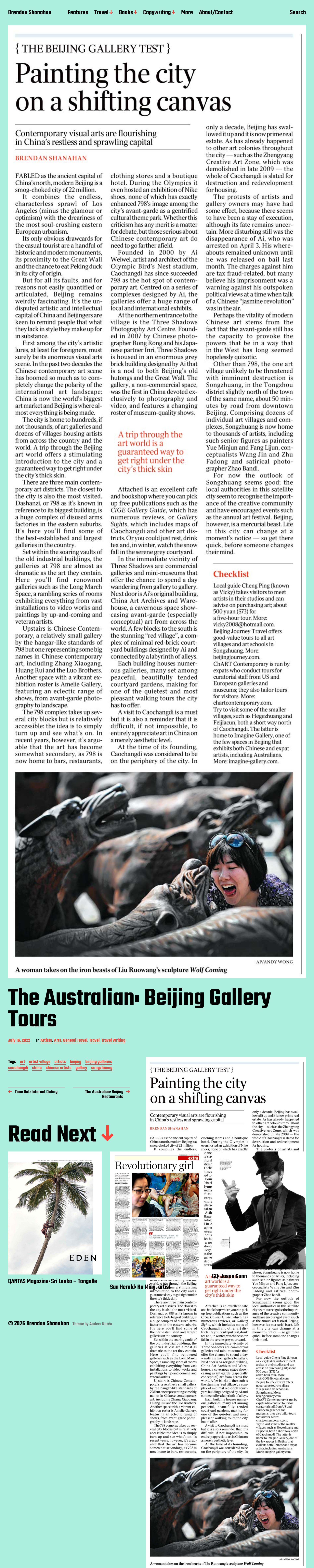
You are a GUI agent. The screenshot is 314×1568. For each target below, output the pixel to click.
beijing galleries (98, 1062)
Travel (101, 12)
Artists (46, 1040)
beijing (75, 1062)
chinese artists (58, 1068)
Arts (57, 1040)
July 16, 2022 (19, 1040)
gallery (81, 1068)
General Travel (75, 1040)
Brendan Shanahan (29, 12)
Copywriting (157, 12)
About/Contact (216, 12)
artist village (39, 1062)
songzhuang (101, 1068)
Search (298, 13)
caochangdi (18, 1068)
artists (60, 1062)
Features (78, 12)
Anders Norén (100, 1324)
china (37, 1068)
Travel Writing (113, 1040)
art (22, 1062)
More (187, 12)
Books (126, 12)
